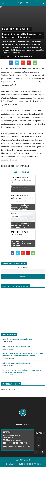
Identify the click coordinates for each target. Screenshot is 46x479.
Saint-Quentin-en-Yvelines (16, 29)
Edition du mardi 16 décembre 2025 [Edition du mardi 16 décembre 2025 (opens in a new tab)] (16, 363)
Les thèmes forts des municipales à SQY (17, 339)
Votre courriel (23, 268)
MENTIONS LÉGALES (23, 460)
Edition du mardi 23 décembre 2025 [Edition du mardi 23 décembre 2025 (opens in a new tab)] (16, 346)
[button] (43, 3)
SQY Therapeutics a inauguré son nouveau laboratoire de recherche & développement (23, 371)
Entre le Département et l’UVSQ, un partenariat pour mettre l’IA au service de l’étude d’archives (22, 354)
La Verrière (15, 213)
